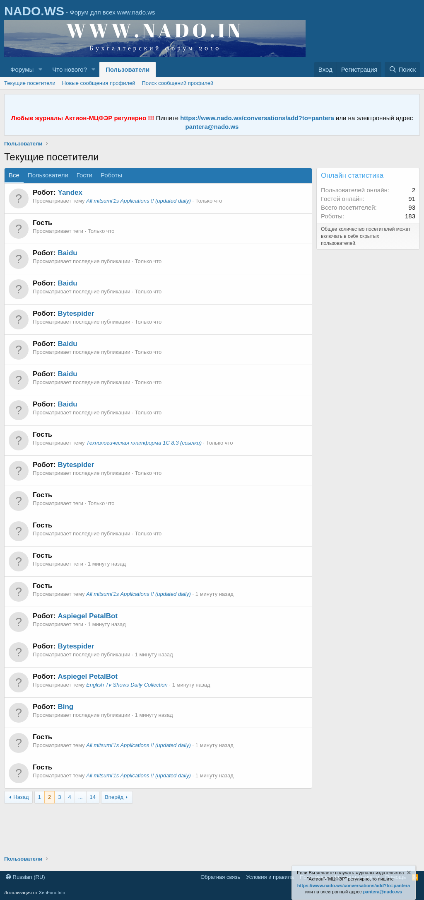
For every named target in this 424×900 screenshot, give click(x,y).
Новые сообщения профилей (98, 83)
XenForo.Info (52, 892)
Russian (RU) (25, 877)
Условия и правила (270, 877)
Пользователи (127, 69)
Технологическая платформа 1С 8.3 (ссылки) (144, 443)
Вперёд (114, 797)
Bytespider (76, 313)
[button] (40, 69)
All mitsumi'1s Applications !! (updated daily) (138, 201)
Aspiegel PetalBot (88, 616)
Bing (65, 707)
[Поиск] (402, 69)
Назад (21, 797)
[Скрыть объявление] (408, 874)
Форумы (22, 69)
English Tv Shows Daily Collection (127, 685)
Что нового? (69, 69)
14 (93, 797)
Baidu (67, 253)
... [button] (80, 797)
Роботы (111, 175)
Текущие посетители (29, 83)
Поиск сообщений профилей (177, 83)
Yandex (70, 192)
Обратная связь (220, 877)
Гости (84, 175)
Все (14, 175)
